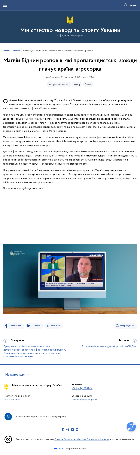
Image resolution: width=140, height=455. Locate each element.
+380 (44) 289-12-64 (82, 388)
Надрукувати (127, 326)
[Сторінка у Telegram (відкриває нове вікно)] (68, 429)
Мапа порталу (15, 374)
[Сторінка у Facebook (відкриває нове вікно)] (63, 429)
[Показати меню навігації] (4, 5)
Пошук (133, 5)
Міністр (77, 84)
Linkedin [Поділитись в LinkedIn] (36, 326)
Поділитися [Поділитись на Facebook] (15, 326)
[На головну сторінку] (70, 26)
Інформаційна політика (59, 84)
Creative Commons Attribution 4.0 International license (81, 439)
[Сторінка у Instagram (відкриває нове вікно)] (77, 429)
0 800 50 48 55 (12, 399)
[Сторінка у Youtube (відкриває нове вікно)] (72, 429)
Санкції (88, 84)
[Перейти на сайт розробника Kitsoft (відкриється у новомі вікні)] (59, 449)
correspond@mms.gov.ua (84, 399)
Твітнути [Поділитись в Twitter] (55, 326)
